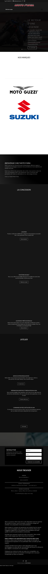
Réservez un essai (24, 280)
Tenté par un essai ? (24, 273)
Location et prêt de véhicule (24, 309)
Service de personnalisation (21, 355)
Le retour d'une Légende (34, 23)
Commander (24, 431)
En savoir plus (32, 47)
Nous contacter (24, 248)
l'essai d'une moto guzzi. (27, 526)
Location (24, 240)
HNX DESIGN (28, 553)
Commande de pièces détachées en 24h (24, 424)
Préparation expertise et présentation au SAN (24, 388)
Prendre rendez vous (24, 397)
